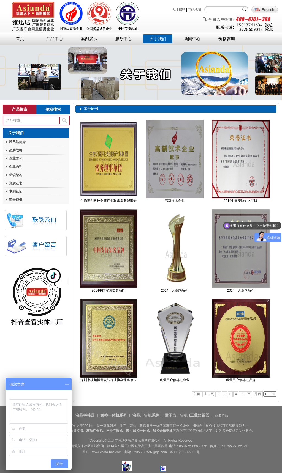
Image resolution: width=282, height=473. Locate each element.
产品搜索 (19, 109)
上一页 (209, 394)
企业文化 (15, 158)
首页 (20, 39)
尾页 (257, 394)
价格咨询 (226, 39)
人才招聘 (178, 10)
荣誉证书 (15, 200)
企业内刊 (15, 167)
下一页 (246, 394)
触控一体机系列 (113, 415)
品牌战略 (15, 150)
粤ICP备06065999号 (185, 452)
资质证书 (15, 183)
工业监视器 (199, 415)
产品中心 (54, 39)
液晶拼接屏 (85, 415)
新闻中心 (192, 39)
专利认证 (15, 191)
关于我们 (158, 39)
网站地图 (194, 10)
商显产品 (221, 415)
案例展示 (89, 39)
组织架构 (15, 175)
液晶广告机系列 (145, 415)
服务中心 (123, 39)
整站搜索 (53, 109)
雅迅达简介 (17, 142)
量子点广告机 (176, 415)
